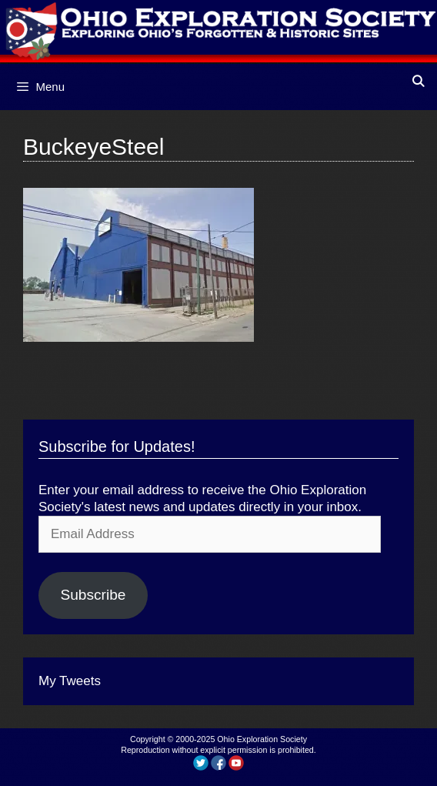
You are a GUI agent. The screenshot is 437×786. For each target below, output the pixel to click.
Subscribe (92, 595)
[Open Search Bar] (418, 81)
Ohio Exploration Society (262, 739)
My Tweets (69, 681)
